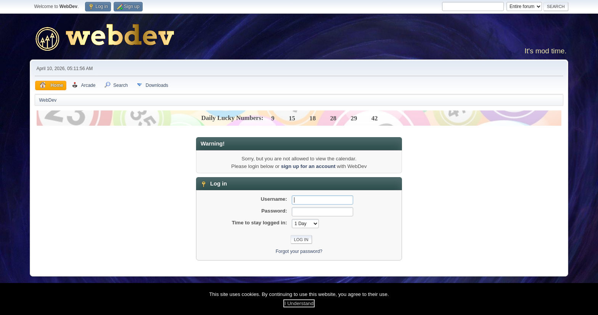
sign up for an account (308, 166)
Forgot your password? (299, 251)
